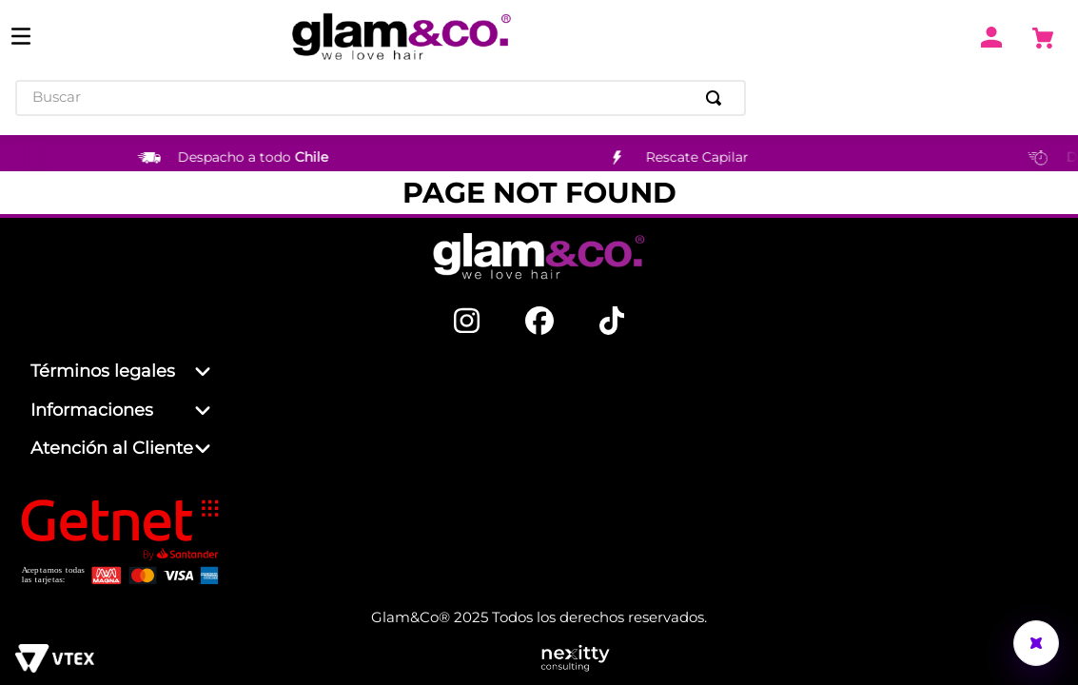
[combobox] (380, 98)
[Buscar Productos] (717, 98)
